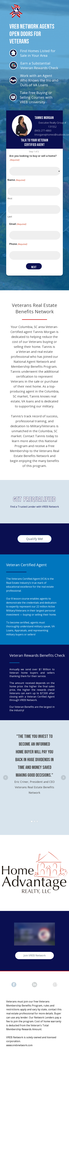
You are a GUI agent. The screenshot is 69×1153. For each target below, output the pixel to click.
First (9, 198)
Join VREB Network (35, 955)
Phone (18, 244)
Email (17, 224)
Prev (5, 777)
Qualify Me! (34, 539)
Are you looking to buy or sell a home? (33, 158)
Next (63, 777)
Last (9, 216)
